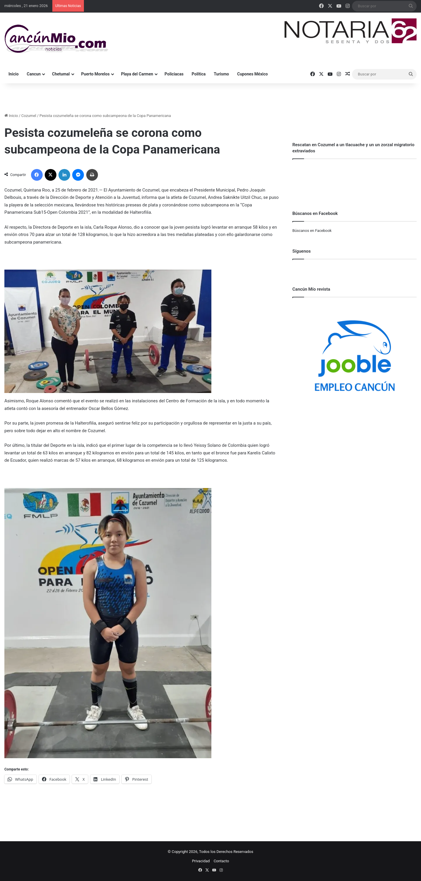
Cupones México (252, 74)
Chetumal (61, 74)
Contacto (221, 861)
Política (199, 74)
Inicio (13, 74)
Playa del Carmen (137, 74)
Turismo (221, 74)
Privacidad (201, 861)
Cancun (34, 74)
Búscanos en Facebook (312, 230)
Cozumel (28, 115)
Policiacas (174, 74)
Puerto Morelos (95, 74)
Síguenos (301, 251)
